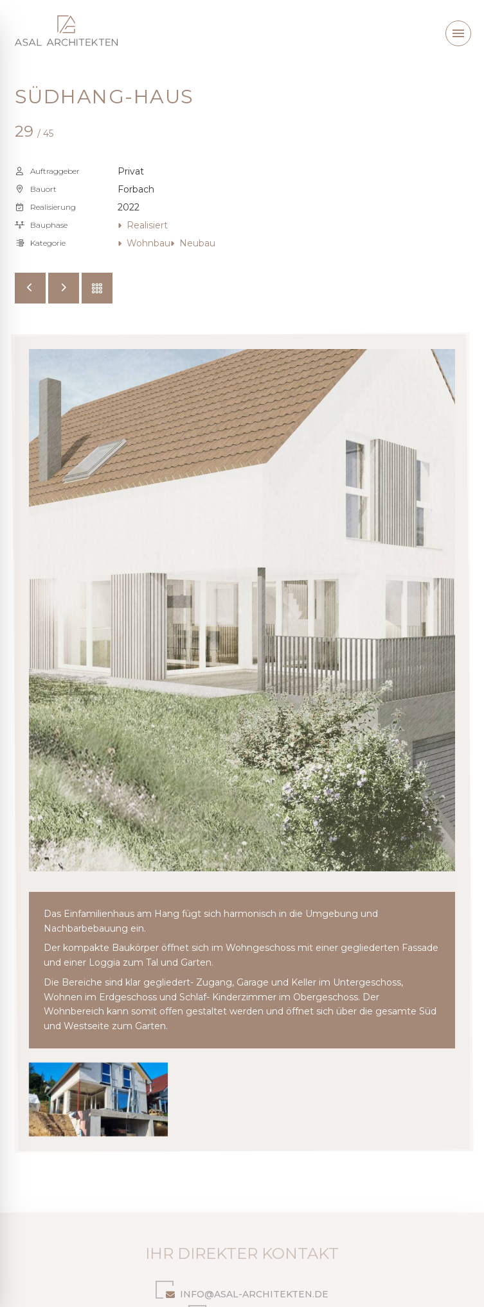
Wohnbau (144, 243)
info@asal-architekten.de (242, 1292)
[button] (458, 33)
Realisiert (143, 225)
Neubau (192, 243)
